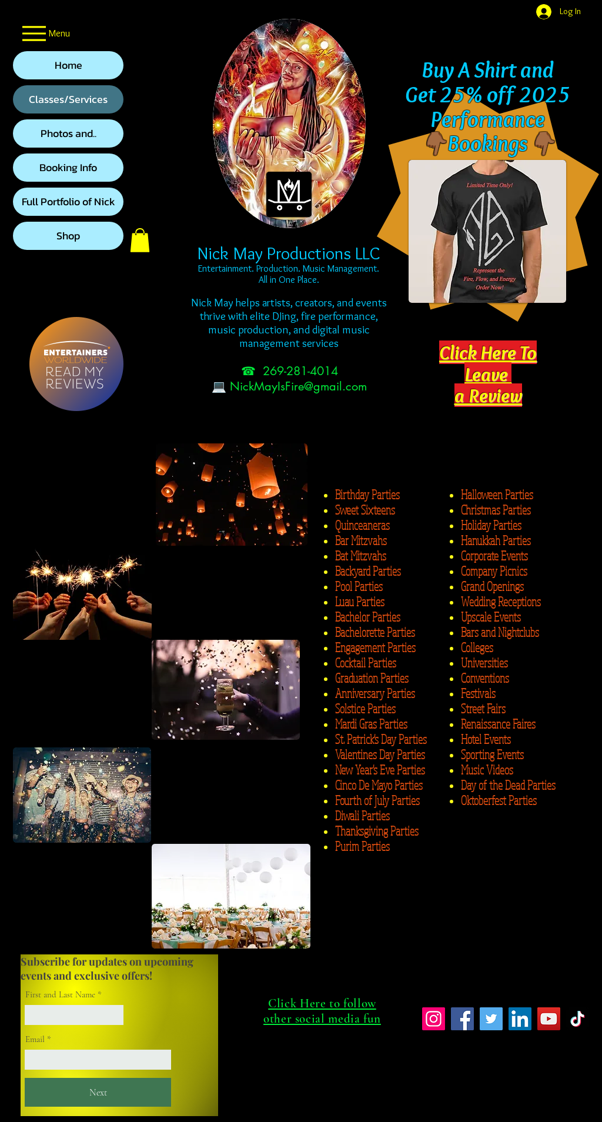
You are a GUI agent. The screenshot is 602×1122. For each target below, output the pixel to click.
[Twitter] (491, 1018)
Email (35, 1039)
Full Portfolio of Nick (68, 201)
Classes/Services (68, 99)
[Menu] (44, 33)
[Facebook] (462, 1018)
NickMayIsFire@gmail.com (298, 386)
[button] (140, 240)
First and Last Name (60, 994)
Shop (68, 235)
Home (68, 65)
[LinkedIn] (520, 1018)
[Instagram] (433, 1018)
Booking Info (68, 167)
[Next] (98, 1092)
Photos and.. (68, 133)
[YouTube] (548, 1018)
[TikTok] (577, 1018)
